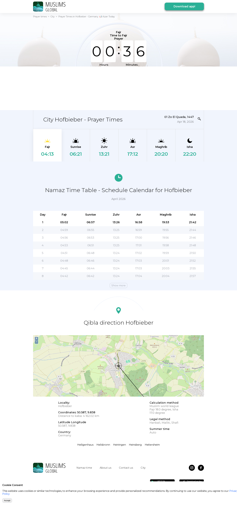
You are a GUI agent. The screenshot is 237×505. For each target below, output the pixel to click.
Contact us (126, 467)
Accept (7, 500)
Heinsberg (135, 444)
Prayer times (40, 16)
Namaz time (84, 467)
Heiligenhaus (85, 444)
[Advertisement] (118, 87)
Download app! (184, 6)
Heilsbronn (103, 444)
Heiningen (119, 444)
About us (105, 467)
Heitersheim (152, 444)
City (52, 16)
